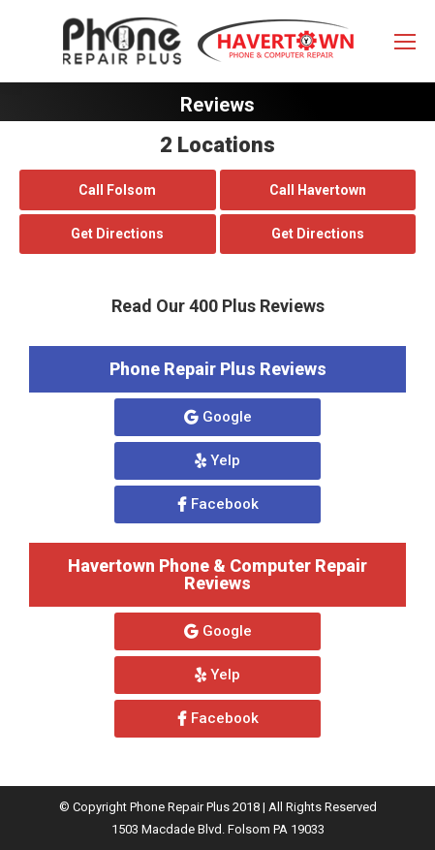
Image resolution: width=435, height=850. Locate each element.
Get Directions (117, 233)
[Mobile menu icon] (405, 41)
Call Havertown (317, 190)
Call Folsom (117, 190)
